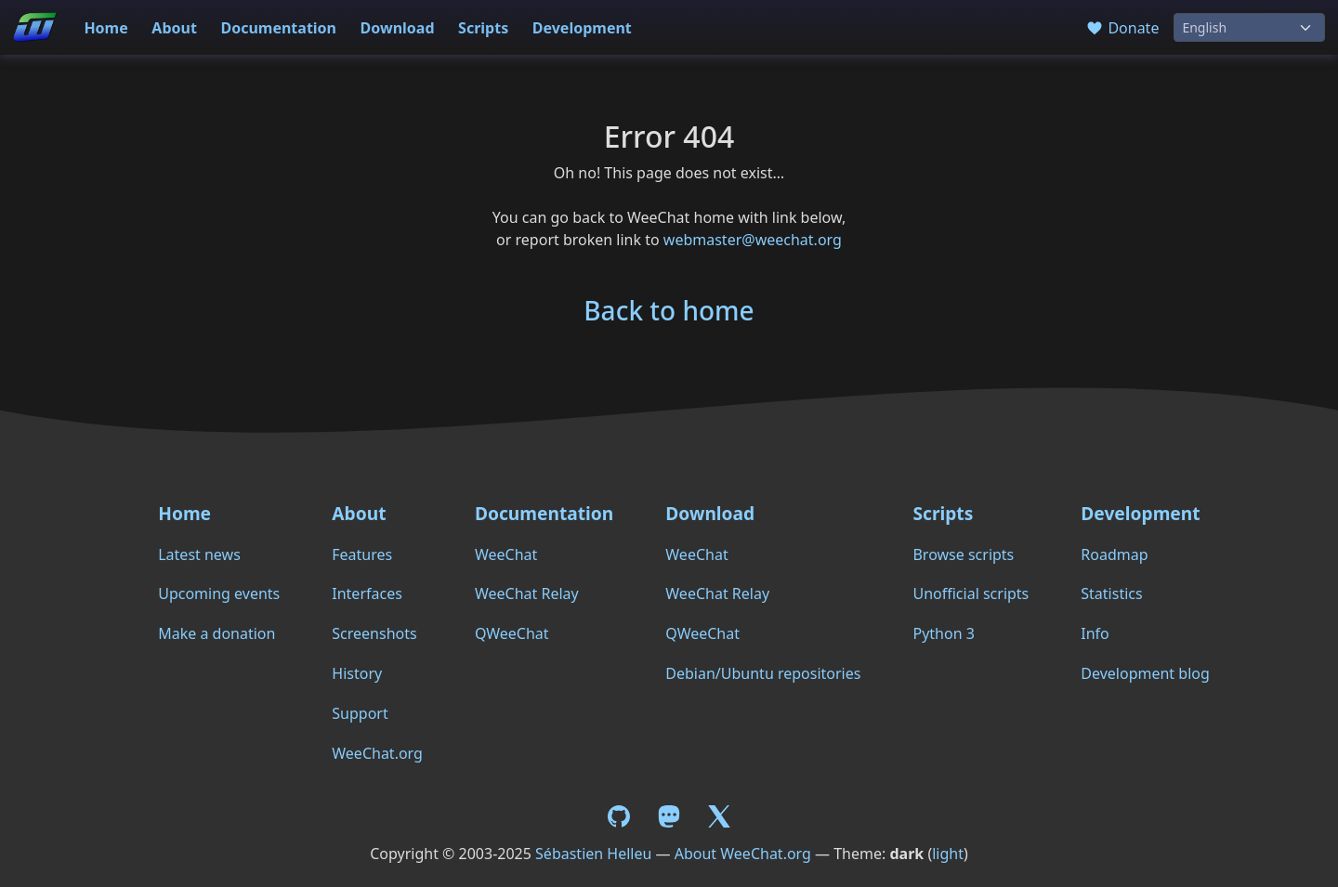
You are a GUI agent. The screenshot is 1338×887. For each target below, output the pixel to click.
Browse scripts (963, 554)
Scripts (483, 28)
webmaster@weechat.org (752, 239)
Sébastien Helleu (593, 853)
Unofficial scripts (970, 593)
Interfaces (367, 593)
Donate (1122, 28)
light (948, 853)
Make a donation (216, 633)
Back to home (669, 310)
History (357, 673)
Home (105, 28)
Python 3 (943, 633)
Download (398, 28)
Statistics (1111, 593)
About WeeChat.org (743, 853)
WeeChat (506, 554)
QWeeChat (512, 633)
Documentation (278, 28)
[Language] (1249, 27)
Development (582, 28)
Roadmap (1114, 554)
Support (359, 713)
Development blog (1145, 673)
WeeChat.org (377, 753)
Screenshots (374, 633)
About (174, 28)
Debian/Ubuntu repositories (762, 673)
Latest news (199, 554)
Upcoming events (219, 593)
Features (362, 554)
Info (1095, 633)
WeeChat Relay (527, 593)
